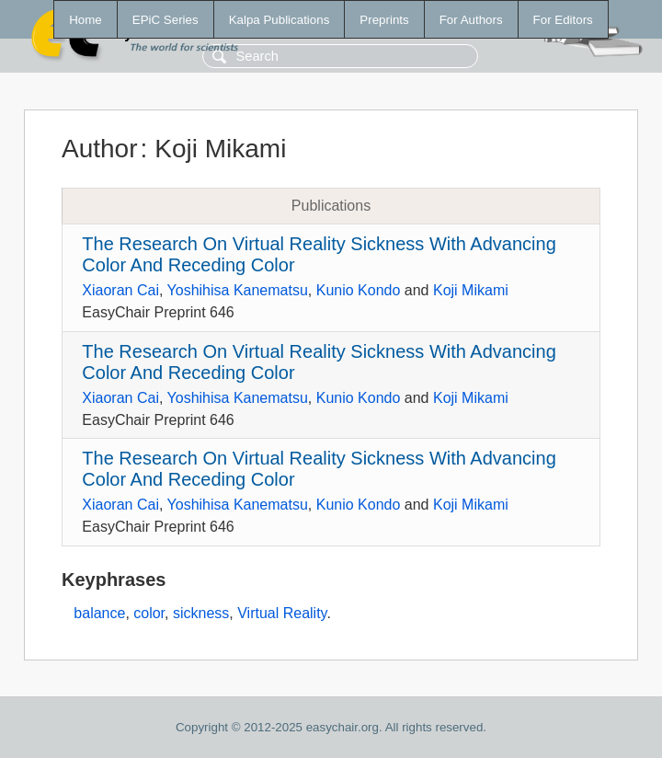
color (149, 613)
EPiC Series (165, 20)
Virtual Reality (281, 613)
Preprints (384, 20)
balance (99, 613)
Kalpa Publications (279, 20)
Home (85, 20)
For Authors (471, 20)
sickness (201, 613)
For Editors (563, 20)
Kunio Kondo (358, 290)
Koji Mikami (470, 290)
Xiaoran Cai (120, 290)
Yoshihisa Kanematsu (237, 290)
